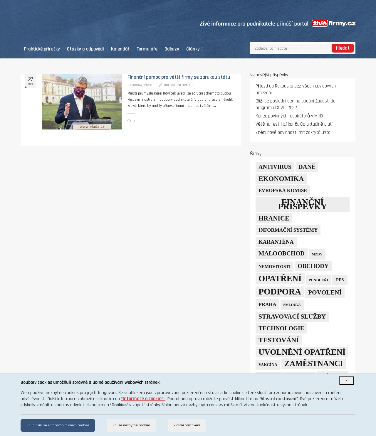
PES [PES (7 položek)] (340, 279)
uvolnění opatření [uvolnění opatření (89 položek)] (301, 351)
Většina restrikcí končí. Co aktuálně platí (294, 124)
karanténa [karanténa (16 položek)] (276, 242)
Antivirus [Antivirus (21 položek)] (274, 167)
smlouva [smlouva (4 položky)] (292, 305)
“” (143, 399)
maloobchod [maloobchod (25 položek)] (281, 253)
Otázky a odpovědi (85, 49)
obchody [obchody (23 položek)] (313, 266)
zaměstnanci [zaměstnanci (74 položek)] (313, 363)
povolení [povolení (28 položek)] (325, 292)
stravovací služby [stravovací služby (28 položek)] (292, 316)
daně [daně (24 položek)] (307, 167)
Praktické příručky (42, 49)
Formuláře (147, 49)
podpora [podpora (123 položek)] (279, 291)
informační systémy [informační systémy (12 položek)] (288, 230)
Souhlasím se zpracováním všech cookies (57, 425)
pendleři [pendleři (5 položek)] (318, 280)
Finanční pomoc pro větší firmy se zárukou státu (178, 77)
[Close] (346, 380)
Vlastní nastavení (187, 425)
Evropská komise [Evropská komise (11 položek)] (282, 190)
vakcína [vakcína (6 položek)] (267, 365)
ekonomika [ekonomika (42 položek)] (281, 178)
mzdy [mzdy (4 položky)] (317, 254)
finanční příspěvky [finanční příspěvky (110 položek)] (302, 204)
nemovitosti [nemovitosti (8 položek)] (274, 266)
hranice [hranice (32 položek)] (273, 218)
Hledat (343, 48)
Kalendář (120, 49)
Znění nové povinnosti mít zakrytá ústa (293, 132)
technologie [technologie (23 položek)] (281, 328)
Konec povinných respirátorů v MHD (289, 116)
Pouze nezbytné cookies (131, 425)
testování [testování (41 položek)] (278, 340)
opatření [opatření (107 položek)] (280, 278)
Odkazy (171, 49)
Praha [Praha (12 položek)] (267, 304)
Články (194, 49)
